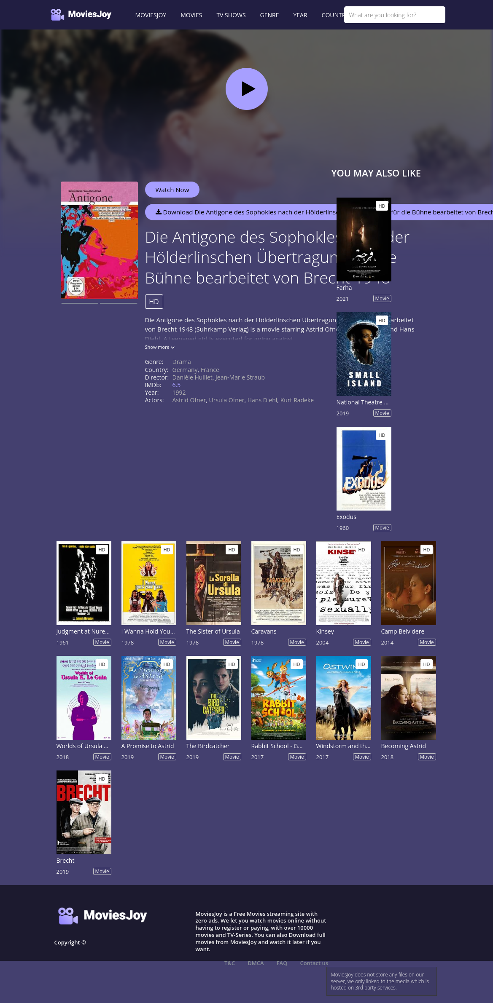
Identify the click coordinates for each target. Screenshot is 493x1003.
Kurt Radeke (297, 400)
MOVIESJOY (151, 15)
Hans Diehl (262, 400)
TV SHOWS (230, 15)
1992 (179, 392)
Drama (181, 362)
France (210, 370)
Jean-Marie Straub (240, 377)
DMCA (256, 963)
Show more (160, 347)
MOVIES (191, 15)
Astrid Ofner (189, 400)
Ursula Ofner (227, 400)
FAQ (282, 963)
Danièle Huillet (192, 377)
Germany (185, 370)
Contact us (314, 963)
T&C (229, 963)
